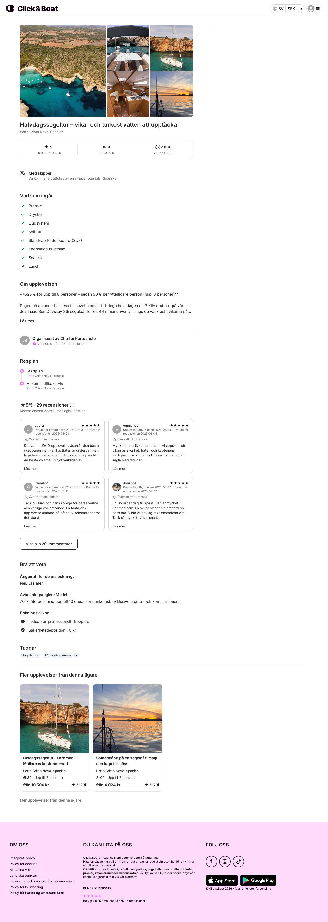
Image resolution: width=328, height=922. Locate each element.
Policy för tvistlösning (26, 887)
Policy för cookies (23, 864)
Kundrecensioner (97, 888)
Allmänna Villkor (22, 870)
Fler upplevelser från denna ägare (50, 800)
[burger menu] (314, 8)
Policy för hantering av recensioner (37, 893)
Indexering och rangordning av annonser (42, 881)
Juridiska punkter (23, 875)
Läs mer (27, 321)
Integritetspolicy (22, 858)
